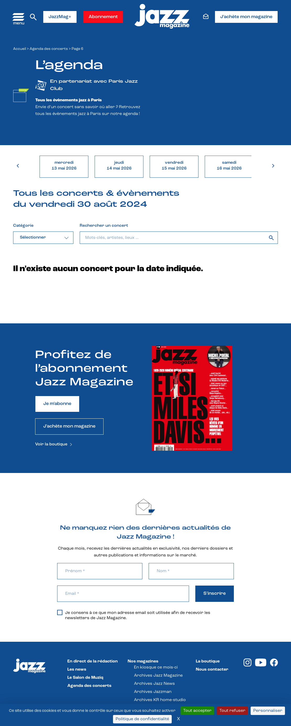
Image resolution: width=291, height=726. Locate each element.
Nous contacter (212, 669)
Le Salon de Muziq (85, 678)
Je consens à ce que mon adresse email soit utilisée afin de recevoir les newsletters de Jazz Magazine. (133, 615)
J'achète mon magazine (246, 16)
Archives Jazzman (152, 692)
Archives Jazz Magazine (158, 676)
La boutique (208, 661)
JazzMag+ (59, 16)
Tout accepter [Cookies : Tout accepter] (197, 711)
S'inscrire (214, 593)
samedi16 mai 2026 (229, 166)
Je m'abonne (57, 403)
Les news (76, 669)
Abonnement (103, 16)
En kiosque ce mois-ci (156, 667)
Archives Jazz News (154, 684)
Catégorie (23, 226)
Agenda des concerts (49, 49)
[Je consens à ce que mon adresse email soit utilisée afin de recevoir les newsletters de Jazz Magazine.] (59, 612)
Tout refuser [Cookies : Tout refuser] (232, 711)
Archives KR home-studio (160, 700)
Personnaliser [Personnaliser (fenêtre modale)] (267, 711)
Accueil (19, 49)
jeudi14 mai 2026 (119, 166)
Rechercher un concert (104, 226)
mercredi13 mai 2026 (64, 166)
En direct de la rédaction (92, 661)
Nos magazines (143, 661)
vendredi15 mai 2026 (174, 166)
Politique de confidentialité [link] (142, 719)
